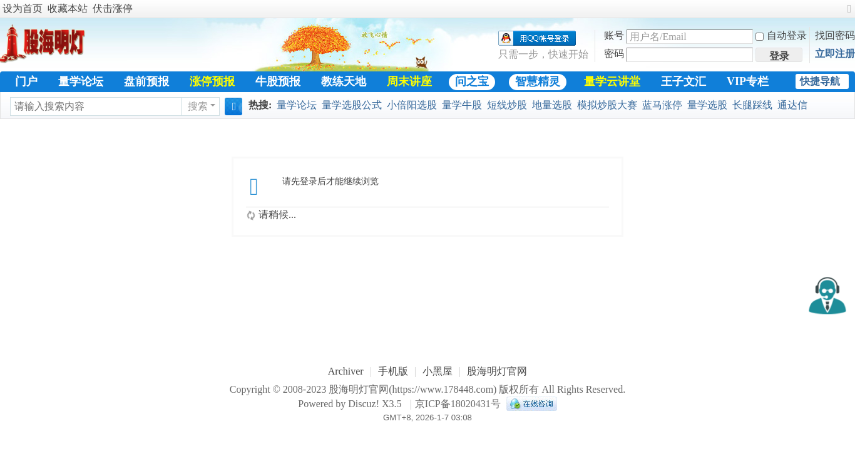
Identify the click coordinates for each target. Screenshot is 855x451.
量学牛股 (462, 105)
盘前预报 (146, 81)
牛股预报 (277, 81)
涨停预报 (212, 81)
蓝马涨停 (662, 105)
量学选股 (707, 105)
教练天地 (343, 81)
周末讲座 (409, 81)
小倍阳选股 (412, 105)
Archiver (346, 371)
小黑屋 (437, 371)
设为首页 (23, 8)
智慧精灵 (537, 81)
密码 (614, 53)
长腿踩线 (752, 105)
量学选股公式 (352, 105)
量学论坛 (80, 81)
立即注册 (835, 53)
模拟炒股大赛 (607, 105)
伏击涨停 (113, 8)
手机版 (393, 371)
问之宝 (472, 81)
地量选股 (552, 105)
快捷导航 (820, 81)
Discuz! (363, 403)
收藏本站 (68, 8)
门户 (26, 81)
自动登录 (781, 35)
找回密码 (835, 35)
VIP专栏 (748, 81)
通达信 (792, 105)
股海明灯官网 (497, 371)
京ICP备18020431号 (458, 403)
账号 (614, 35)
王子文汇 (683, 81)
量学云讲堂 (612, 81)
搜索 (198, 106)
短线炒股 (507, 105)
